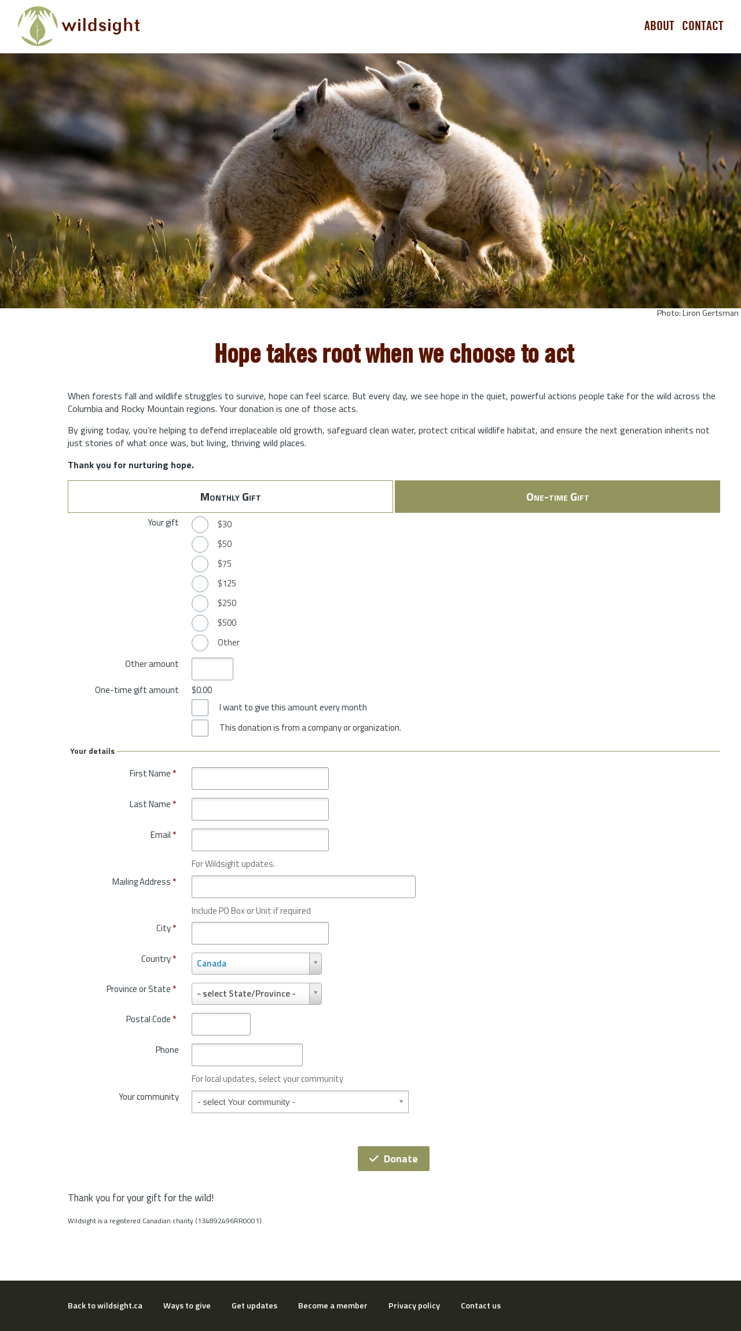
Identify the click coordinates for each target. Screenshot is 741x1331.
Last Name (153, 804)
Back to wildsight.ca (105, 1305)
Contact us (481, 1305)
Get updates (254, 1305)
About (659, 26)
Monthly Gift (230, 496)
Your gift (163, 522)
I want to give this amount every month (293, 707)
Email (163, 834)
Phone (167, 1049)
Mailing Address (144, 881)
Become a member (333, 1305)
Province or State (141, 988)
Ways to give (187, 1305)
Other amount (152, 663)
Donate (393, 1158)
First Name (153, 773)
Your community (149, 1096)
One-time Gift (557, 496)
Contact (703, 26)
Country (158, 958)
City (166, 928)
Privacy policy (414, 1305)
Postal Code (151, 1019)
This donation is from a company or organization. (310, 727)
